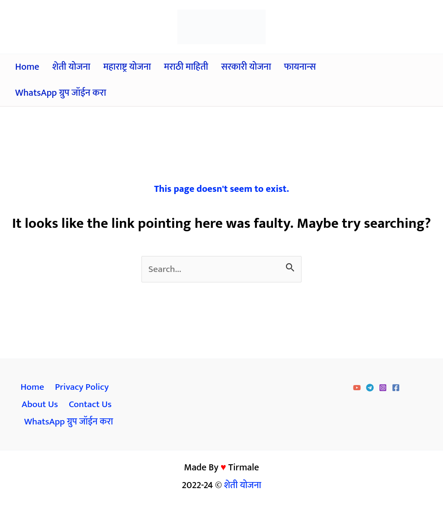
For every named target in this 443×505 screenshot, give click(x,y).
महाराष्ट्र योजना (127, 67)
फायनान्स (300, 67)
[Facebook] (396, 388)
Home (27, 67)
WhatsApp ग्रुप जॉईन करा (60, 93)
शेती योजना (71, 67)
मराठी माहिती (186, 67)
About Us (39, 406)
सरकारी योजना (246, 67)
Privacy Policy (81, 388)
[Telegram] (370, 388)
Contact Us (90, 406)
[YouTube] (357, 388)
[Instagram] (383, 388)
